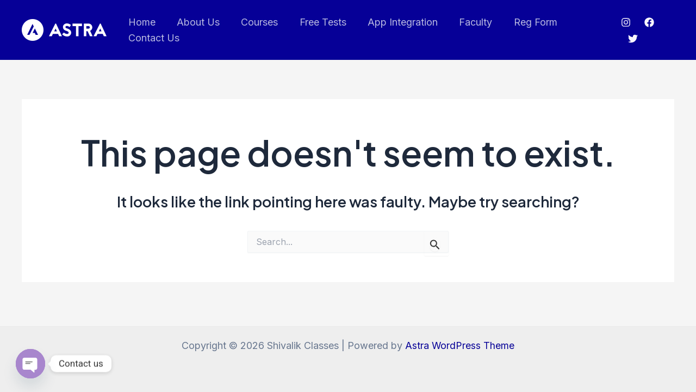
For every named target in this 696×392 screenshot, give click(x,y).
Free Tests (316, 22)
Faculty (465, 22)
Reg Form (523, 22)
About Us (195, 22)
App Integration (394, 22)
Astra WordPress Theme (460, 345)
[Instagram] (625, 22)
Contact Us (152, 38)
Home (140, 22)
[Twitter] (631, 39)
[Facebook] (648, 22)
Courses (255, 22)
